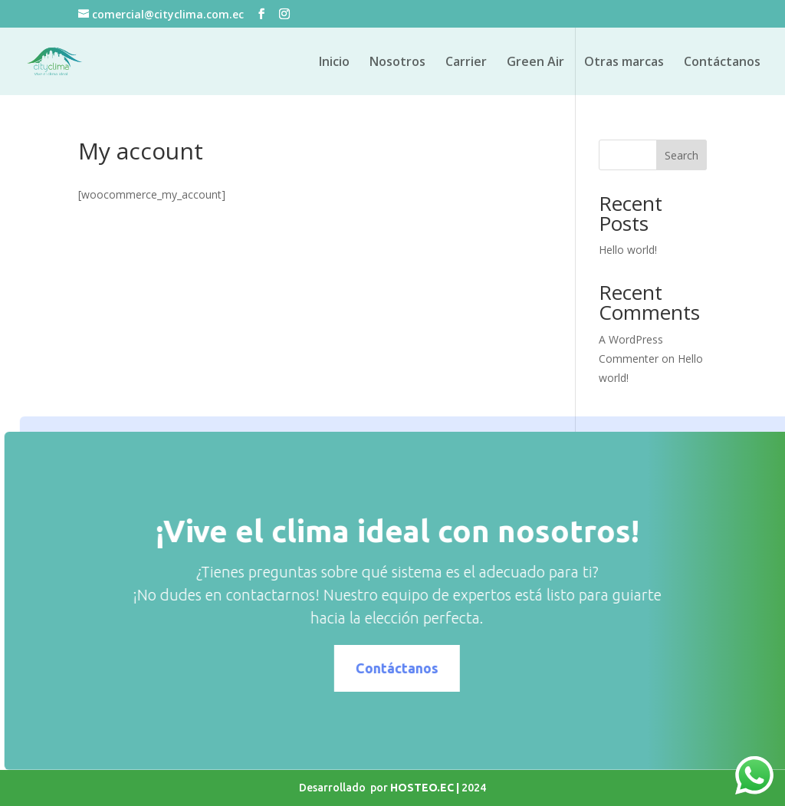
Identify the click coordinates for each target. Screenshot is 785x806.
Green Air (535, 63)
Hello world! (628, 249)
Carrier (466, 63)
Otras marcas (624, 63)
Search (681, 155)
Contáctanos (722, 63)
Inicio (334, 63)
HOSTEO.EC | (425, 787)
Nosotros (397, 63)
